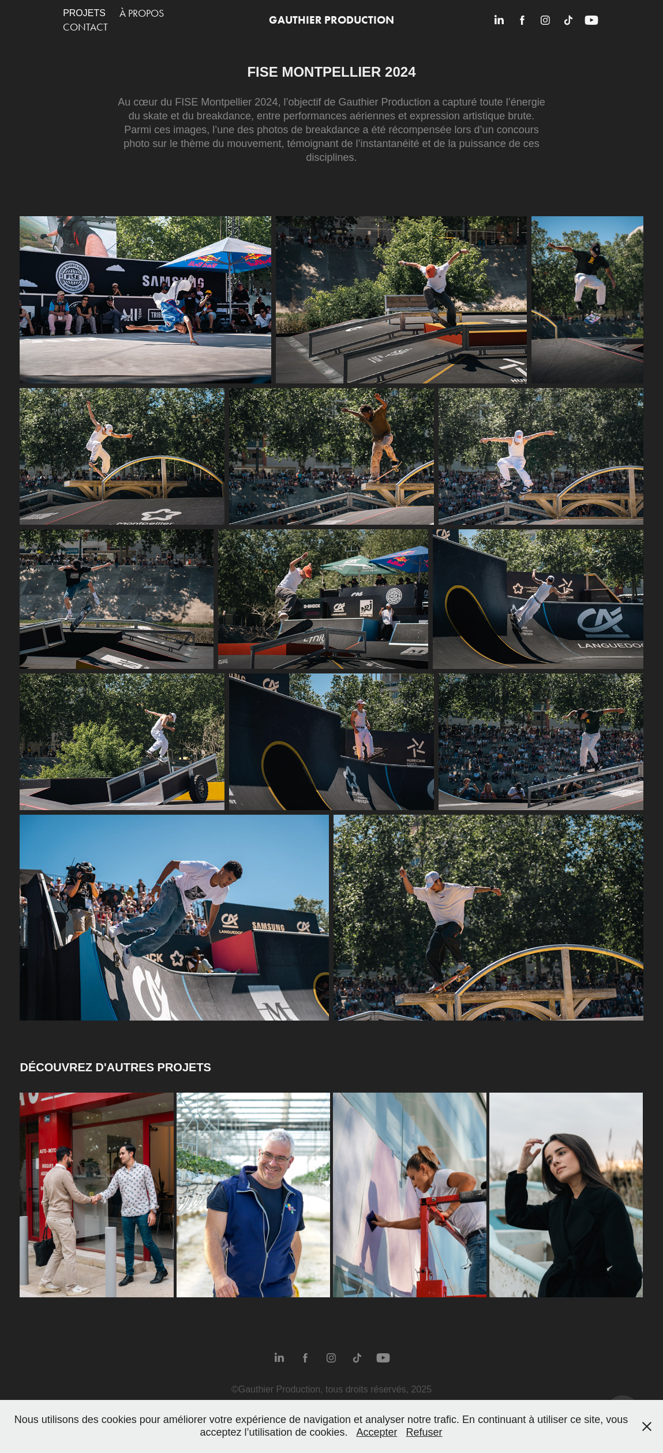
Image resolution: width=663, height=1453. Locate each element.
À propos (141, 13)
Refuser (424, 1432)
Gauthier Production (331, 20)
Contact (85, 27)
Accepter (377, 1432)
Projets (84, 13)
